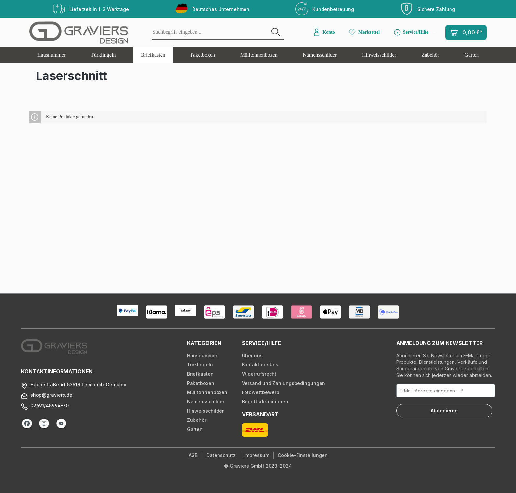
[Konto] (323, 32)
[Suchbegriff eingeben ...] (210, 32)
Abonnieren (444, 410)
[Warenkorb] (466, 32)
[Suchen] (276, 32)
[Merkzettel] (364, 32)
